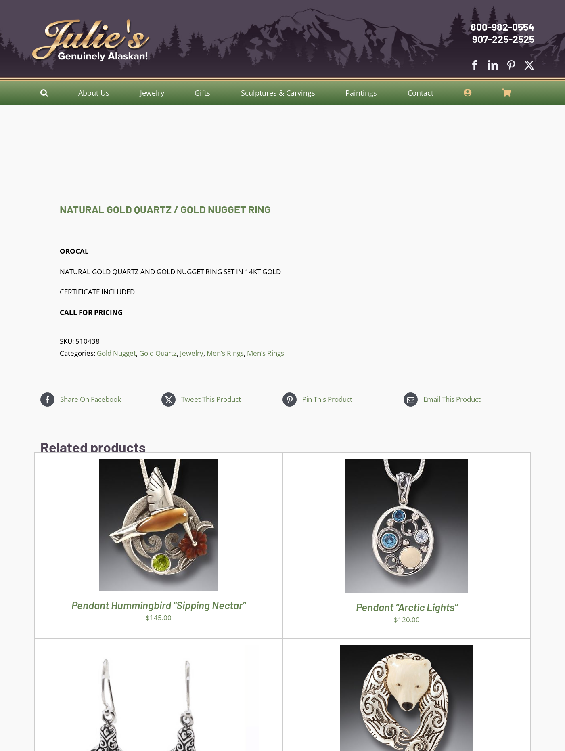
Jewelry (191, 353)
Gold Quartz (158, 353)
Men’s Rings (225, 353)
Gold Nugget (116, 353)
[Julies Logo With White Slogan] (91, 22)
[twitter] (529, 65)
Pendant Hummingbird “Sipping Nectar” (158, 605)
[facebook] (475, 65)
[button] (44, 93)
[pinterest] (511, 65)
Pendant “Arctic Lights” (407, 607)
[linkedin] (493, 65)
